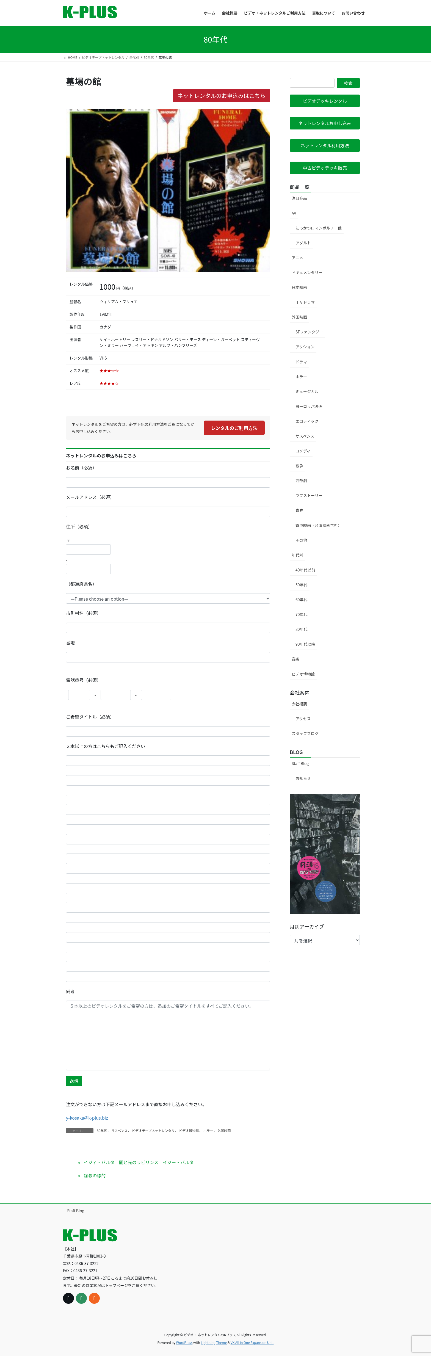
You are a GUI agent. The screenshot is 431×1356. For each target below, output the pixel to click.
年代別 (297, 555)
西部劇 (301, 480)
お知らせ (303, 778)
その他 (301, 540)
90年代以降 (305, 644)
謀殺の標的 (95, 1175)
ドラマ (301, 361)
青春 (299, 510)
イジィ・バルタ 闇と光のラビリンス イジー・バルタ (139, 1162)
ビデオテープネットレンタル (153, 1130)
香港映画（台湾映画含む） (318, 525)
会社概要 (299, 703)
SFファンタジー (309, 332)
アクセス (303, 718)
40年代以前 (305, 570)
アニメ (297, 257)
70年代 (301, 614)
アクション (304, 346)
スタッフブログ (305, 733)
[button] (325, 101)
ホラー (208, 1130)
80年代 (102, 1130)
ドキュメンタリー (307, 272)
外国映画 (224, 1130)
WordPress (184, 1342)
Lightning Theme (214, 1342)
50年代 (301, 584)
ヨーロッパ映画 (308, 406)
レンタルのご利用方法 (234, 427)
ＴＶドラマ (305, 302)
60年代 (301, 599)
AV (294, 213)
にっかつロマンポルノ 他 (318, 228)
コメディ (303, 451)
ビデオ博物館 (189, 1130)
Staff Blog (300, 763)
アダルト (303, 242)
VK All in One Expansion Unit (252, 1342)
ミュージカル (307, 391)
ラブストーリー (308, 495)
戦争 (299, 465)
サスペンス (119, 1130)
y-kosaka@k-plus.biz (87, 1117)
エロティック (306, 421)
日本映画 (299, 287)
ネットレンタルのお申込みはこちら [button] (222, 96)
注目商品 (299, 198)
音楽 (295, 659)
